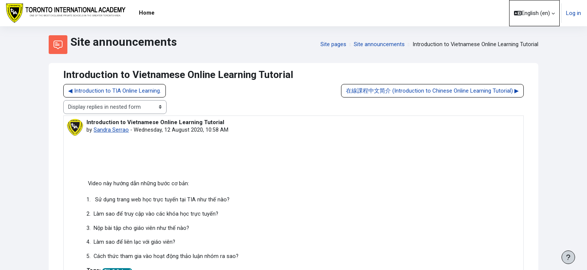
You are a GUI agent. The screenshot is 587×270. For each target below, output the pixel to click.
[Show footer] (568, 257)
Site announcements (378, 44)
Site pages (333, 44)
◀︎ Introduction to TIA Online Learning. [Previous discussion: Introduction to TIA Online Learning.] (114, 90)
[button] (534, 13)
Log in (573, 13)
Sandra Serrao (111, 129)
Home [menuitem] (147, 12)
